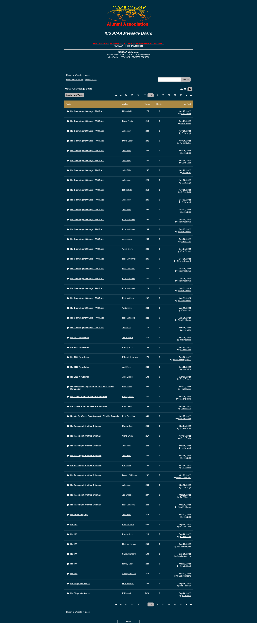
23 (181, 95)
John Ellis (186, 153)
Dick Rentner (185, 586)
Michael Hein (185, 527)
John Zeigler (185, 379)
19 (157, 95)
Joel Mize (186, 330)
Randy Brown (185, 399)
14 (126, 95)
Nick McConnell (184, 261)
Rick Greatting (184, 418)
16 (138, 95)
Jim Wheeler (185, 497)
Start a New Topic (74, 95)
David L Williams (183, 477)
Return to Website (74, 75)
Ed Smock (186, 468)
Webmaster (186, 310)
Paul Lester (186, 409)
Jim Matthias (185, 340)
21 (169, 95)
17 (144, 95)
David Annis (185, 123)
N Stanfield (186, 113)
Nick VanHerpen (184, 546)
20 (163, 95)
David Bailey (185, 143)
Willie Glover (185, 251)
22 (175, 95)
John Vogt (186, 133)
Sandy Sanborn (184, 556)
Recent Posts (90, 80)
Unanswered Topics (74, 80)
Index (87, 75)
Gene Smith (185, 438)
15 (132, 95)
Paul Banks (186, 389)
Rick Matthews (184, 222)
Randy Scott (185, 350)
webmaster (186, 241)
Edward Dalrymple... (182, 359)
